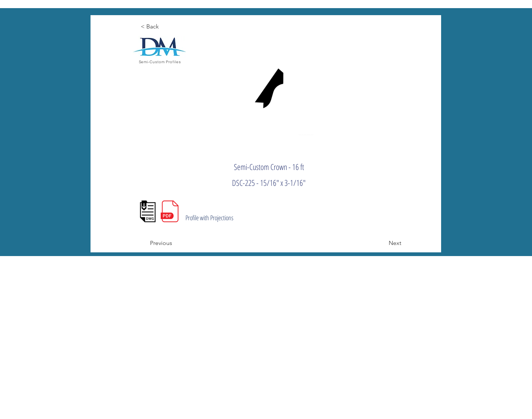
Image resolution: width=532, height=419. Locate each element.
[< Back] (165, 26)
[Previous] (174, 243)
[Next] (382, 243)
